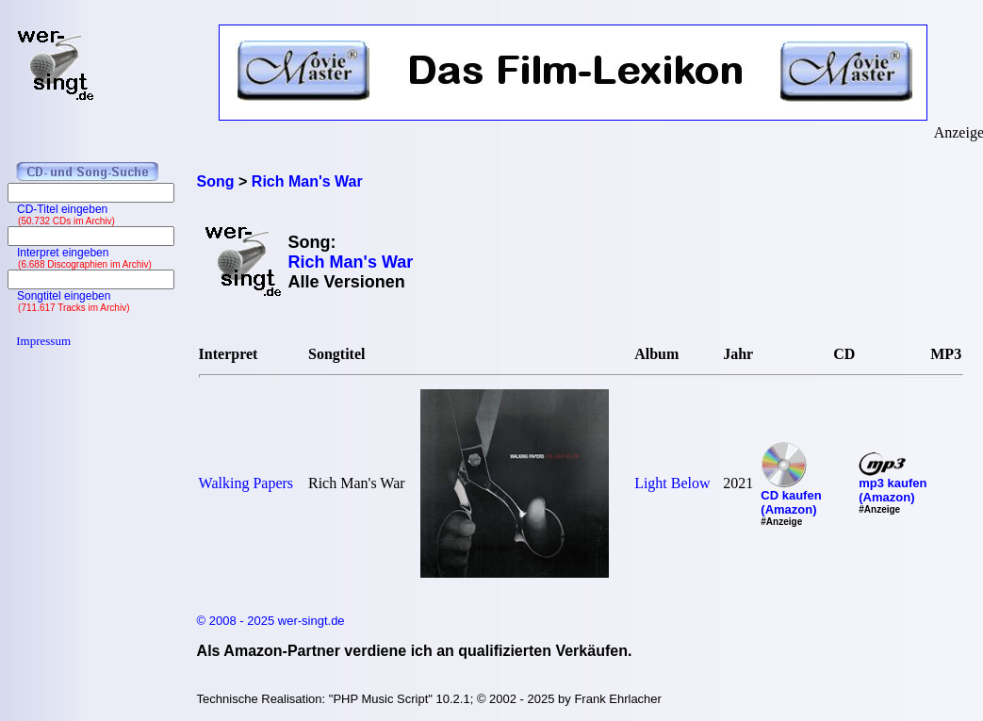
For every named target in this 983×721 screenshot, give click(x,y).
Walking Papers (246, 483)
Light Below (672, 483)
